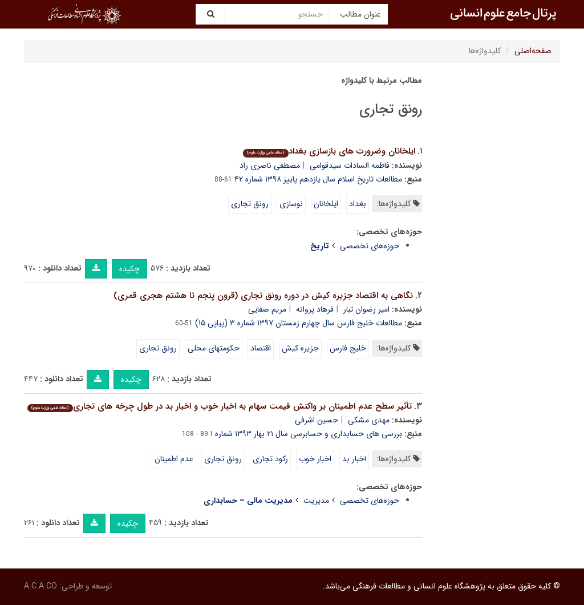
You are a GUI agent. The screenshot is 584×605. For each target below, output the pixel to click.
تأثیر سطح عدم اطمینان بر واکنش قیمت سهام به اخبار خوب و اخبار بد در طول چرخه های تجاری (219, 406)
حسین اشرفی (316, 420)
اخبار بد (354, 459)
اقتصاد (260, 348)
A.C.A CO (40, 586)
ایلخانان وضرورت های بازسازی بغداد (329, 151)
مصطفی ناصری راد (270, 165)
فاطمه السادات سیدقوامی (350, 165)
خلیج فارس (348, 348)
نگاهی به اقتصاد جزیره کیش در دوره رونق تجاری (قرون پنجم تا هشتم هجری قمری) (263, 295)
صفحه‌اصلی (532, 51)
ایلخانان (326, 203)
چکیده (129, 269)
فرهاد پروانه (315, 309)
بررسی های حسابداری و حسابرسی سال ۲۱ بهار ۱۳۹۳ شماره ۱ (306, 433)
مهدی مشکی (369, 420)
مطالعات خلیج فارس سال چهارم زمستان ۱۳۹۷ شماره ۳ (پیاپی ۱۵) (298, 323)
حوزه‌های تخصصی (369, 246)
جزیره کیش (300, 348)
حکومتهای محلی (214, 348)
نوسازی (291, 203)
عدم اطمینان (174, 459)
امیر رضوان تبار (366, 309)
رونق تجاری (250, 203)
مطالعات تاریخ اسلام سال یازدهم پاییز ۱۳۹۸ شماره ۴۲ (318, 179)
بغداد (357, 203)
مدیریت (316, 500)
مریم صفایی (267, 309)
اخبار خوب (315, 459)
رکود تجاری (270, 459)
